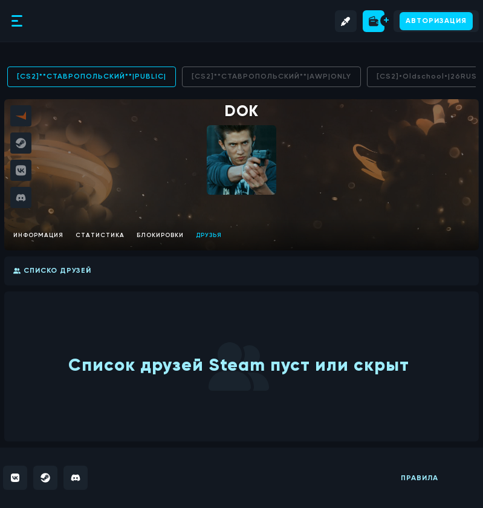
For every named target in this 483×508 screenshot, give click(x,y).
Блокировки (160, 235)
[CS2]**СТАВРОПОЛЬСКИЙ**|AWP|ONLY (271, 76)
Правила (419, 478)
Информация (38, 235)
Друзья (209, 235)
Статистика (100, 235)
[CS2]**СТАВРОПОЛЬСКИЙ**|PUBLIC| (91, 76)
